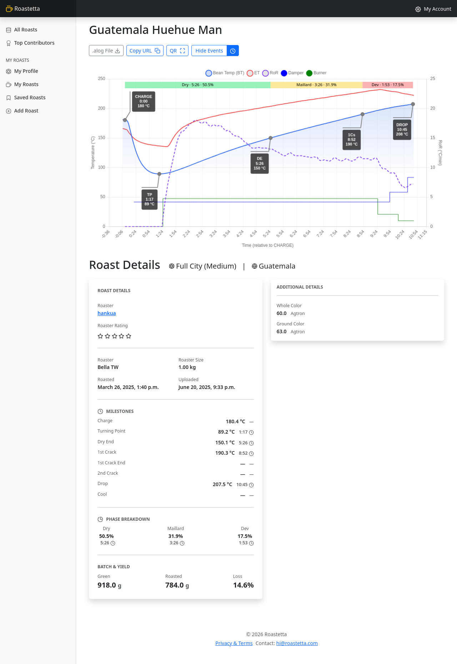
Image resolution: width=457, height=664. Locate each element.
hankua (106, 313)
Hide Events (209, 50)
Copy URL (145, 50)
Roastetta (23, 9)
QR (177, 50)
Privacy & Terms (234, 643)
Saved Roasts (25, 97)
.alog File (106, 50)
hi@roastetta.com (297, 643)
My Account (433, 8)
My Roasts (22, 84)
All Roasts (21, 29)
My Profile (22, 71)
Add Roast (22, 110)
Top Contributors (30, 42)
